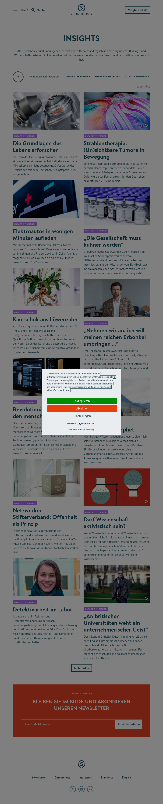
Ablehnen (82, 408)
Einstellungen (82, 416)
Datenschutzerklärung (86, 430)
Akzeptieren (82, 401)
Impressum (73, 430)
